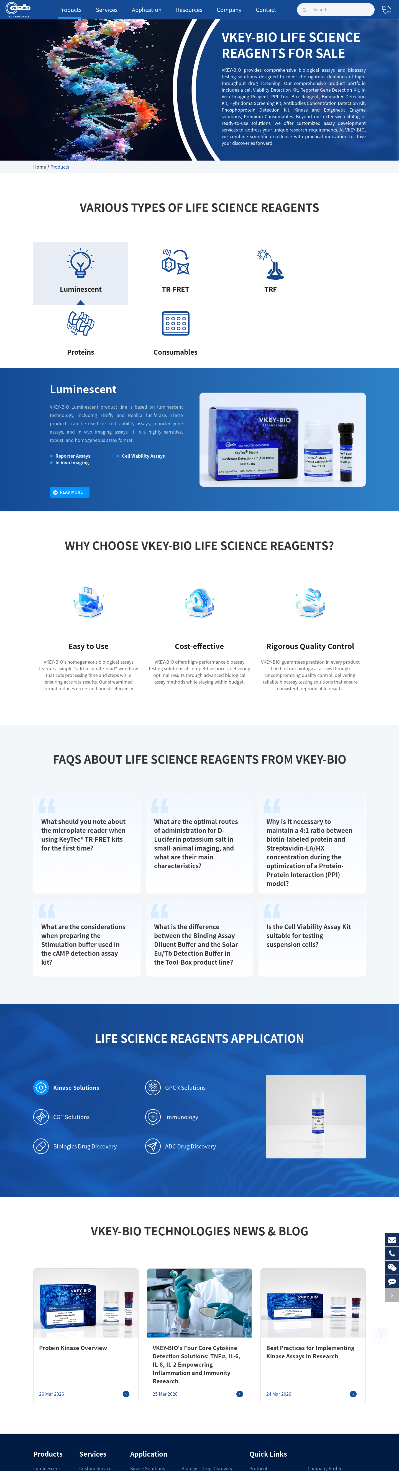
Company (213, 13)
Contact (247, 13)
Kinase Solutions (62, 1006)
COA (254, 1408)
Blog (253, 1428)
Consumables (45, 1418)
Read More (68, 427)
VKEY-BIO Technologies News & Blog (199, 1150)
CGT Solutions (59, 1036)
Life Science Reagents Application (199, 957)
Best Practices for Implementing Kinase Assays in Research (310, 1271)
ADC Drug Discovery (179, 1065)
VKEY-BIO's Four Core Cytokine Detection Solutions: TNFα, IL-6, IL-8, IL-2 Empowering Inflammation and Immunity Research (196, 1279)
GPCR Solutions (173, 1006)
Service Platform (92, 1389)
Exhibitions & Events (327, 1399)
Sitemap (218, 1461)
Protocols (257, 1379)
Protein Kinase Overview (67, 1267)
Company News (322, 1389)
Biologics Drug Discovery (72, 1065)
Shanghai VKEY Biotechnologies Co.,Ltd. (87, 1461)
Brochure (257, 1399)
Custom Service (91, 1379)
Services (101, 13)
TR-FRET (42, 1389)
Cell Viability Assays (140, 390)
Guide (254, 1389)
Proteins (40, 1408)
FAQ (253, 1418)
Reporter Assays (69, 390)
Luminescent (77, 334)
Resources (177, 13)
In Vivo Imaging (70, 397)
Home (38, 166)
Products (68, 13)
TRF (37, 1399)
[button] (381, 1250)
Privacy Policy (242, 1461)
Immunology (169, 1036)
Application (138, 13)
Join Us (314, 1408)
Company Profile (323, 1379)
